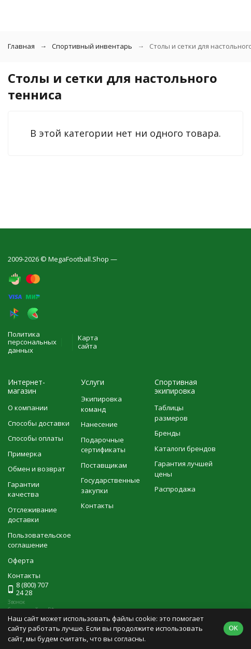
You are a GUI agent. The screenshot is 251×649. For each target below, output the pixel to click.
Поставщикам (104, 465)
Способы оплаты (35, 438)
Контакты (97, 505)
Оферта (21, 560)
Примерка (24, 453)
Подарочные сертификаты (103, 445)
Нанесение (99, 424)
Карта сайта (88, 342)
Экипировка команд (101, 404)
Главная (21, 46)
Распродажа (175, 489)
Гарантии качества (23, 489)
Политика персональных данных (32, 342)
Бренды (167, 433)
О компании (28, 407)
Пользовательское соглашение (39, 540)
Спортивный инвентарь (92, 46)
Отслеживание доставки (32, 515)
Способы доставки (38, 423)
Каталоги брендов (185, 448)
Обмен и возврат (36, 468)
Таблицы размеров (171, 413)
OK (233, 627)
